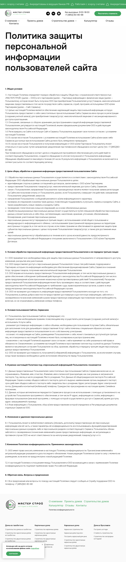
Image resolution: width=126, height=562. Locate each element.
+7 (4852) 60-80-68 (74, 15)
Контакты (14, 23)
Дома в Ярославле (102, 525)
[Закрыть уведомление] (42, 544)
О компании (11, 21)
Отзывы (110, 21)
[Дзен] (59, 13)
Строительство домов (63, 21)
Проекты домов (35, 21)
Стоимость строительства (103, 533)
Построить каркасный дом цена (75, 536)
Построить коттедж (101, 529)
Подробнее (35, 548)
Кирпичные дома (42, 525)
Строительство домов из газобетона (18, 529)
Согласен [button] (13, 554)
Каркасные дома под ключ (73, 533)
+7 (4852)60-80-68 (24, 484)
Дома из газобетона (14, 525)
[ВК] (53, 13)
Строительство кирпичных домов (46, 529)
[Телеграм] (48, 13)
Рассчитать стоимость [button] (107, 13)
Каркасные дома (71, 525)
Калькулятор (90, 21)
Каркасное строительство (73, 529)
